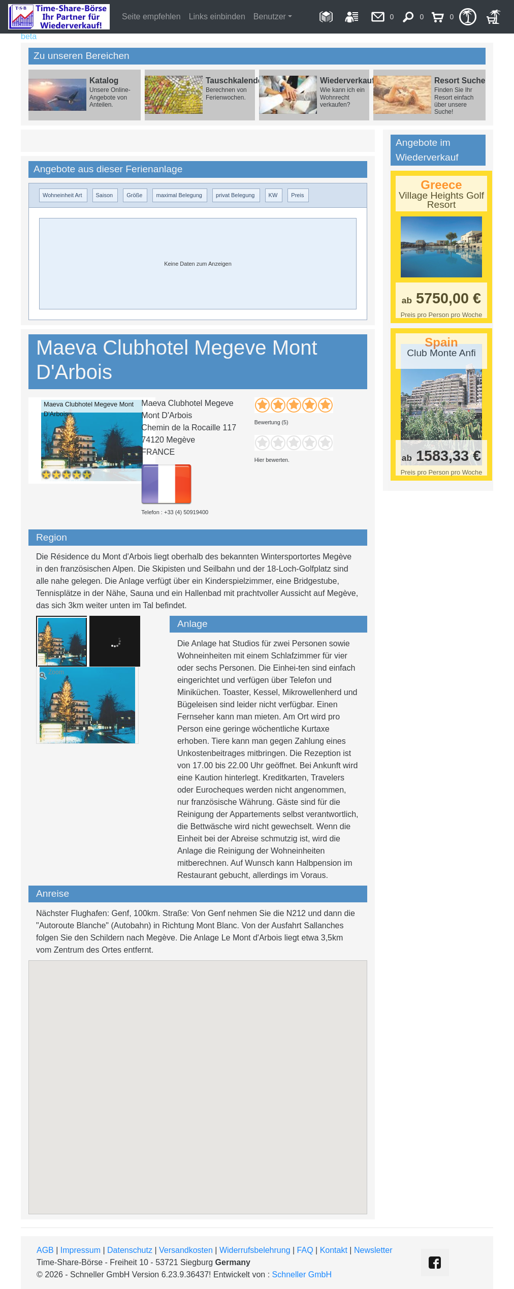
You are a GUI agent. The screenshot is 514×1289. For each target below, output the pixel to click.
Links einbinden (217, 16)
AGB (45, 1250)
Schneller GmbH (302, 1274)
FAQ (305, 1250)
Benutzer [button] (269, 16)
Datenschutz (129, 1250)
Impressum (80, 1250)
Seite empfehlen (151, 16)
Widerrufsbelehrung (255, 1250)
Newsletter (373, 1250)
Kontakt (333, 1250)
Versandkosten (186, 1250)
